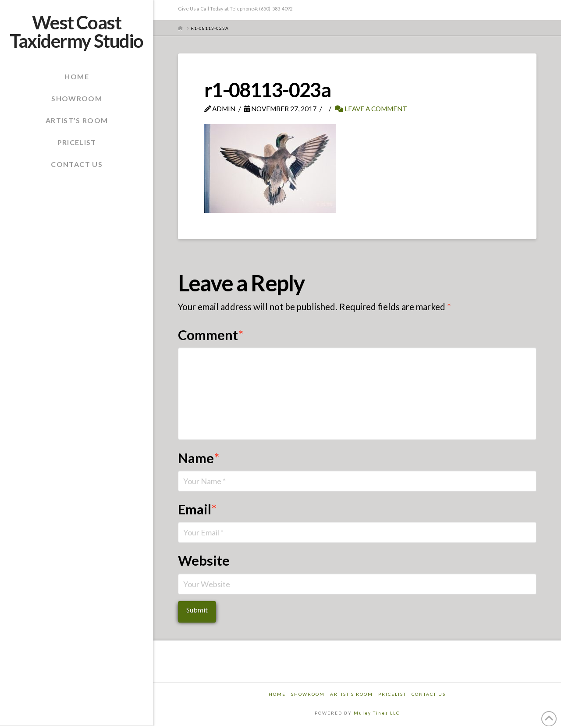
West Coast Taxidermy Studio (76, 31)
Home (277, 694)
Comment (211, 335)
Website (204, 560)
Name (199, 458)
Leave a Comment (371, 109)
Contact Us (429, 694)
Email (197, 509)
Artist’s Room (351, 694)
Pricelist (392, 694)
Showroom (308, 694)
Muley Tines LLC (377, 712)
